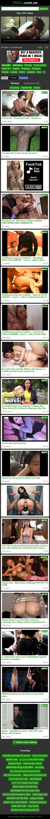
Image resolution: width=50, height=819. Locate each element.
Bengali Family (14, 763)
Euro (39, 72)
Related (15, 83)
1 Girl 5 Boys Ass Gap (18, 779)
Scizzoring (14, 88)
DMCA (24, 817)
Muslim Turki (11, 760)
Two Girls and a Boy (12, 775)
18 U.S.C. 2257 (35, 817)
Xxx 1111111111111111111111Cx (25, 771)
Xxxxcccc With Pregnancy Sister (17, 794)
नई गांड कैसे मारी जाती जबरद (17, 798)
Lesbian (14, 72)
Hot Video (39, 767)
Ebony (22, 72)
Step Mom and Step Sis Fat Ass (16, 756)
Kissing (5, 72)
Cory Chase (33, 806)
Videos (37, 88)
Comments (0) (31, 83)
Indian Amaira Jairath (32, 763)
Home (11, 817)
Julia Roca (17, 65)
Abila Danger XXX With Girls (25, 787)
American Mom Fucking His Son (25, 810)
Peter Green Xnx (40, 794)
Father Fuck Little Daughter (15, 802)
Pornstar (28, 65)
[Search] (20, 9)
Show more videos (25, 742)
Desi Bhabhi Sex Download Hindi (25, 791)
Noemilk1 (6, 65)
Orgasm (16, 69)
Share (4, 78)
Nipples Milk (26, 88)
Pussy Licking (40, 65)
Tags (17, 817)
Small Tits (6, 69)
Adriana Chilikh (36, 798)
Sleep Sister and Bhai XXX (34, 775)
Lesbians (31, 72)
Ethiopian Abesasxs (37, 802)
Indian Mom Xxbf (19, 806)
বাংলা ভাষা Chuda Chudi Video (25, 783)
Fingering (26, 69)
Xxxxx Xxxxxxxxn (39, 756)
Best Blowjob (35, 779)
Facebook (23, 78)
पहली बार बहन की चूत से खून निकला (19, 767)
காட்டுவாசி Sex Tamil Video (31, 760)
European (36, 69)
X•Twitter (13, 78)
